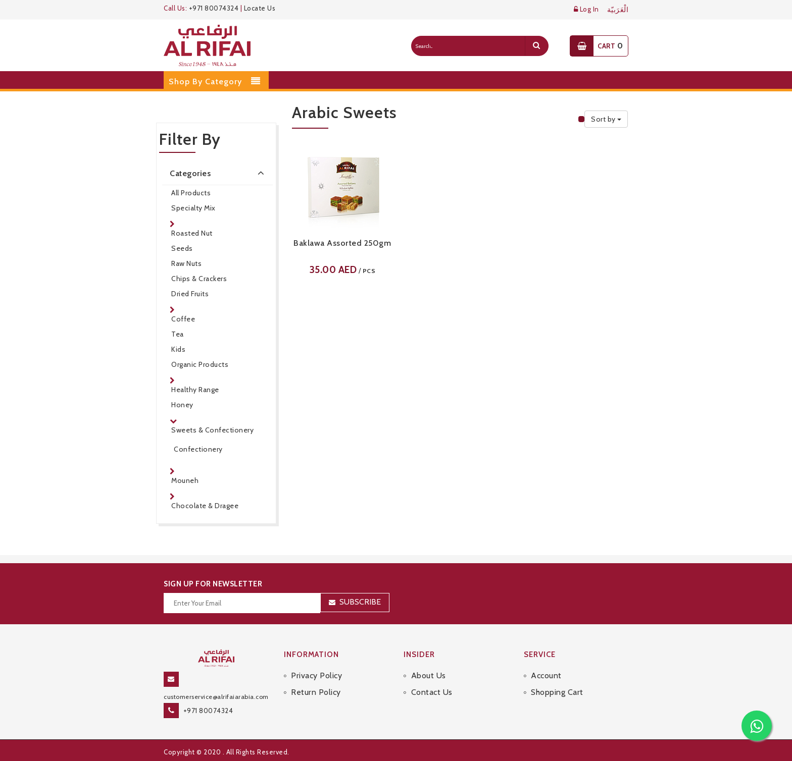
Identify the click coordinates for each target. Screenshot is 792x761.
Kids (178, 349)
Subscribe (360, 602)
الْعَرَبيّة (618, 10)
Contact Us (432, 692)
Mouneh (185, 480)
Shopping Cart (557, 692)
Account (546, 675)
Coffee (183, 318)
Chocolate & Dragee (204, 505)
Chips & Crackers (199, 278)
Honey (182, 404)
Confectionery (198, 449)
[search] (536, 46)
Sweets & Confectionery (212, 429)
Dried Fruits (190, 293)
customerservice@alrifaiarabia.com (216, 696)
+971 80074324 (214, 8)
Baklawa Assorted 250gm (342, 243)
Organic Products (199, 364)
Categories (219, 173)
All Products (191, 192)
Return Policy (316, 692)
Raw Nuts (186, 263)
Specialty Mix (193, 207)
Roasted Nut (192, 233)
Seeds (182, 248)
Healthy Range (195, 389)
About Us (428, 675)
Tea (177, 334)
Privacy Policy (316, 675)
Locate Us (260, 8)
